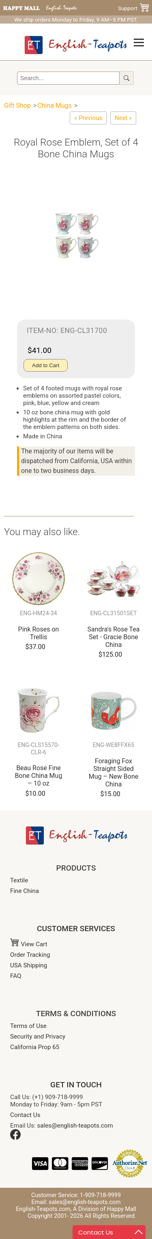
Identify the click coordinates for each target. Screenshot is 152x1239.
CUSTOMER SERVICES (76, 928)
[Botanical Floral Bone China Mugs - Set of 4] (88, 117)
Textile (19, 880)
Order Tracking (30, 954)
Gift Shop (17, 105)
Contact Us (25, 1115)
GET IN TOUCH (76, 1084)
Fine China (24, 891)
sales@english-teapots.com (75, 1125)
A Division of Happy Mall (104, 1209)
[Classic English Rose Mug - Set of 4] (123, 117)
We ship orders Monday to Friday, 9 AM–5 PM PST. (76, 19)
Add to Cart (45, 365)
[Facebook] (15, 1137)
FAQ (15, 976)
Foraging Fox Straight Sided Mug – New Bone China (114, 772)
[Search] (68, 78)
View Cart (28, 944)
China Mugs (55, 105)
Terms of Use (28, 1026)
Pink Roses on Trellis (38, 633)
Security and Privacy (37, 1036)
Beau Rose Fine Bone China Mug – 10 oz (38, 775)
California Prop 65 (34, 1047)
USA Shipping (28, 965)
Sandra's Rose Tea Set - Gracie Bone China (113, 637)
